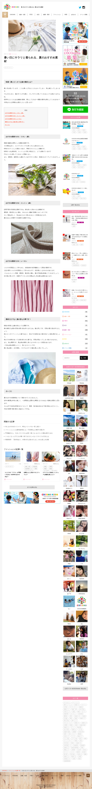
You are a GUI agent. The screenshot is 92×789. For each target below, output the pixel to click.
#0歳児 (83, 130)
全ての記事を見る (32, 487)
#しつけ (73, 736)
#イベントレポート (68, 740)
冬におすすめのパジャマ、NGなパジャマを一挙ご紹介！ (23, 426)
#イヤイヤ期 (74, 738)
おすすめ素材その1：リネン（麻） (14, 113)
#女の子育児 (46, 470)
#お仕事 (79, 749)
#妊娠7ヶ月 (78, 743)
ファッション (57, 14)
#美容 (74, 302)
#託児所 (84, 752)
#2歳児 (79, 132)
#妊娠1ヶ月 (66, 756)
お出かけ (73, 14)
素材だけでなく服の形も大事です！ (15, 121)
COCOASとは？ (76, 173)
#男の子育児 (54, 470)
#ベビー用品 (66, 738)
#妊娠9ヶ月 (73, 729)
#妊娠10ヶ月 (77, 716)
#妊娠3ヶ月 (76, 722)
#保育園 (73, 749)
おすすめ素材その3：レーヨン (13, 119)
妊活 (38, 14)
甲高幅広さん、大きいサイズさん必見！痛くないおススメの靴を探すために (29, 433)
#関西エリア (66, 709)
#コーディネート (8, 67)
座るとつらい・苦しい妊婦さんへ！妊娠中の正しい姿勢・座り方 (80, 255)
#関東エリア (66, 749)
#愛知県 (79, 733)
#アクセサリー (67, 702)
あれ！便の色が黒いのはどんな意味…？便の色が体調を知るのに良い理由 (80, 218)
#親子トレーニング (68, 704)
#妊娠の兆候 (83, 300)
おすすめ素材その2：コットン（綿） (15, 116)
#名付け (84, 749)
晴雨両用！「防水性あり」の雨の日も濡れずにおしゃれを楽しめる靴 (27, 439)
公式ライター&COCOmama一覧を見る (75, 688)
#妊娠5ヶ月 (73, 756)
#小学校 (65, 707)
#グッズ (72, 727)
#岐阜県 (78, 752)
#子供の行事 (81, 731)
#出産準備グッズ (28, 468)
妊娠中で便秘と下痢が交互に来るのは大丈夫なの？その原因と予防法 (80, 236)
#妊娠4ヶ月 (66, 727)
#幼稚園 (74, 731)
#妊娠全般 (83, 265)
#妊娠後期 (82, 745)
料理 (66, 14)
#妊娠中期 (66, 713)
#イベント (66, 752)
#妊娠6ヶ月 (66, 747)
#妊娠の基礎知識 (74, 747)
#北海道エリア (67, 758)
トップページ (6, 775)
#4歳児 (50, 466)
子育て (31, 14)
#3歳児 (45, 466)
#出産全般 (35, 466)
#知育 (65, 733)
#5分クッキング (72, 733)
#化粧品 (84, 716)
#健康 (74, 226)
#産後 (35, 468)
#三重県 (65, 725)
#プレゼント (73, 713)
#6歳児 (50, 468)
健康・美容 (46, 14)
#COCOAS (66, 743)
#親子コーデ (74, 720)
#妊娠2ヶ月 (76, 704)
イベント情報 (83, 14)
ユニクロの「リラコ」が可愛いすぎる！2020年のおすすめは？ (13, 474)
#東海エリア (80, 736)
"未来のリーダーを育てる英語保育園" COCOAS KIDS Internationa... (80, 157)
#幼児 (78, 130)
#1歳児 (74, 132)
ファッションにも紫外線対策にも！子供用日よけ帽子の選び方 (25, 430)
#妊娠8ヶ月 (84, 722)
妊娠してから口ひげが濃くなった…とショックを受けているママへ (80, 292)
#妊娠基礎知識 (76, 265)
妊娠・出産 (22, 14)
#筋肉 (73, 711)
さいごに (7, 124)
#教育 (78, 711)
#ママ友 (80, 729)
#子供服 (65, 718)
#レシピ (84, 711)
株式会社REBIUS (49, 786)
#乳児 (74, 130)
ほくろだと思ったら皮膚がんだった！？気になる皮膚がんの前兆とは (80, 273)
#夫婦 (76, 725)
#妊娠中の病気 (67, 731)
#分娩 (82, 747)
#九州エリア (66, 736)
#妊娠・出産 (27, 466)
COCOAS (12, 14)
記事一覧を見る (75, 205)
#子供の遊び (72, 754)
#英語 (71, 718)
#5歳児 (45, 468)
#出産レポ (79, 754)
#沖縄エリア (82, 718)
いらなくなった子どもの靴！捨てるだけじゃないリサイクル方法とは (27, 436)
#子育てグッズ (67, 711)
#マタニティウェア (29, 470)
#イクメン (84, 704)
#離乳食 (81, 707)
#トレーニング (75, 702)
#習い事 (65, 754)
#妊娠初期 (75, 745)
